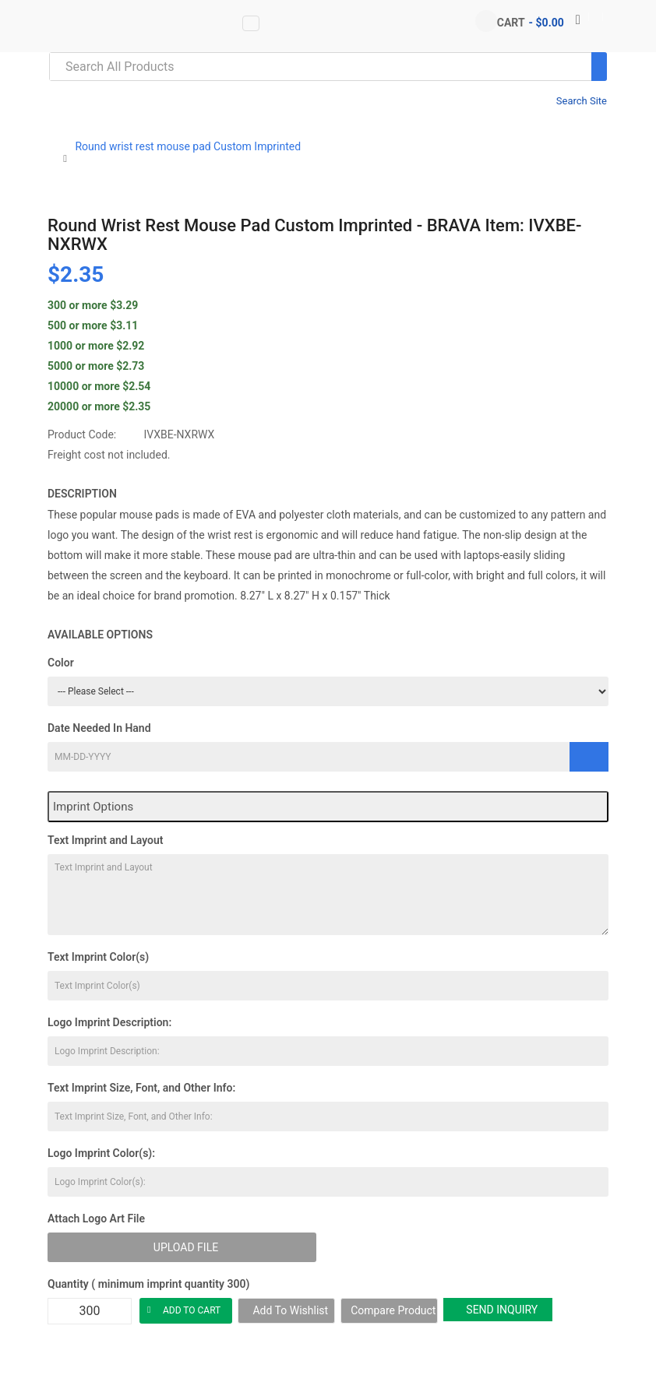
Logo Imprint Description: (109, 1022)
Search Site (581, 101)
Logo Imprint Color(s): (101, 1153)
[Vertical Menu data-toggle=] (250, 23)
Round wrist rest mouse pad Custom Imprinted (188, 146)
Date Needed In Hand (99, 728)
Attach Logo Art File (96, 1218)
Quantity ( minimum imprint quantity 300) (148, 1284)
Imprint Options (93, 807)
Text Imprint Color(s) (98, 957)
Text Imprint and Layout (105, 840)
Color (61, 662)
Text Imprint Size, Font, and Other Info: (141, 1087)
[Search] (599, 66)
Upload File (185, 1247)
